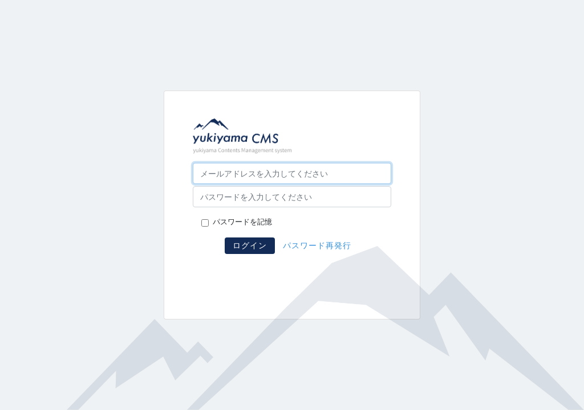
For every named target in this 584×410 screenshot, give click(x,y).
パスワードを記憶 (242, 222)
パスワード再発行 (317, 245)
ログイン (250, 245)
